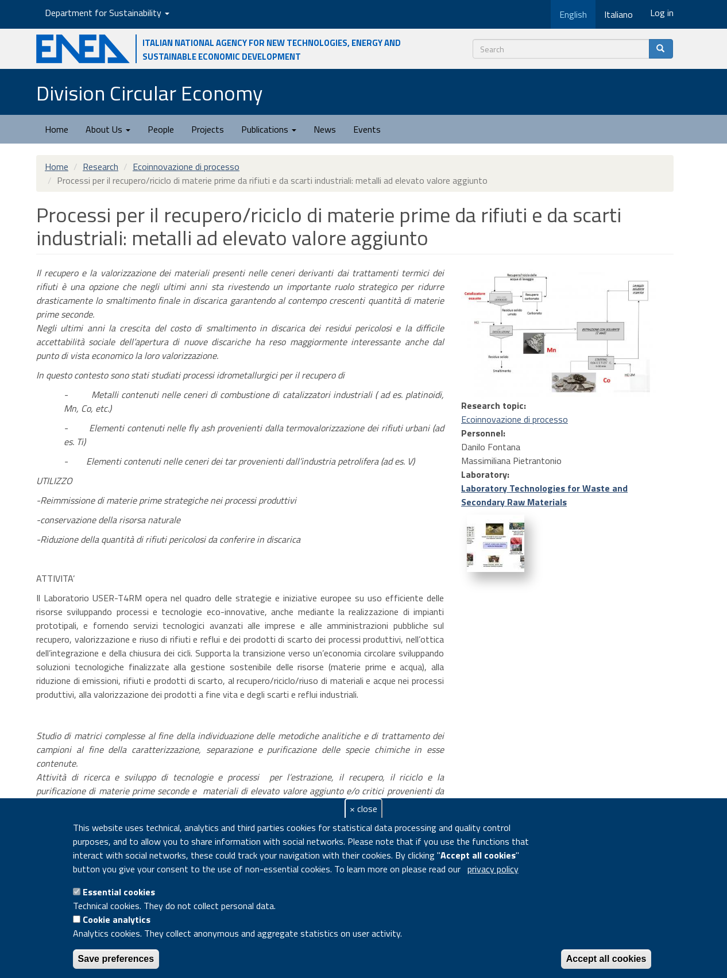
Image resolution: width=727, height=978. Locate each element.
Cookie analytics (116, 919)
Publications (268, 129)
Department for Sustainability (107, 13)
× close (363, 808)
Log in (662, 13)
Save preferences (116, 959)
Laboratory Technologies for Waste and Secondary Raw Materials (544, 495)
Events (367, 129)
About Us (108, 129)
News (325, 129)
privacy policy (493, 869)
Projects (207, 129)
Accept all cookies (606, 959)
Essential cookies (119, 892)
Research (100, 166)
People (161, 129)
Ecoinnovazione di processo (186, 166)
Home (56, 129)
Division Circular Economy (149, 93)
